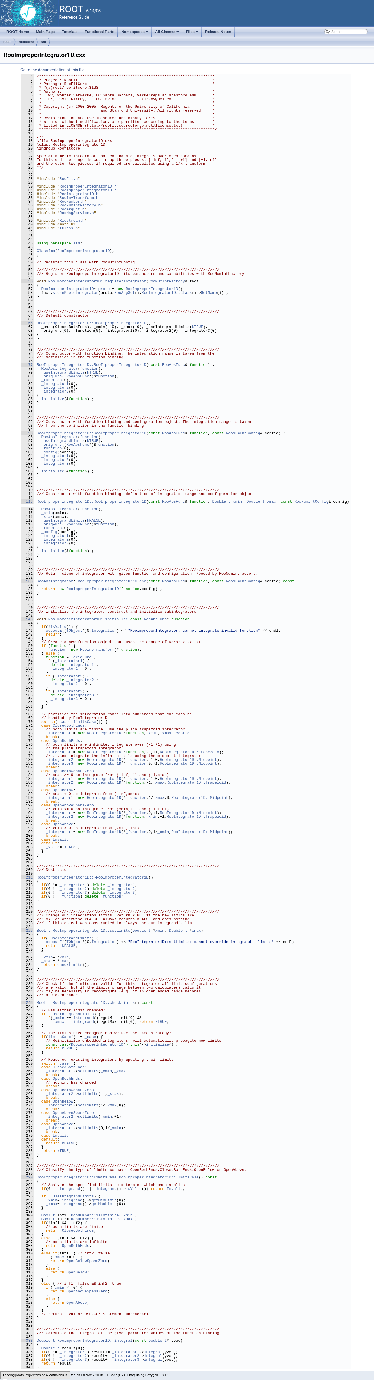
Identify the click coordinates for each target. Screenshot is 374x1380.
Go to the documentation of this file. (53, 69)
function (89, 368)
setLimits (88, 1071)
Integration (104, 630)
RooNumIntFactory (166, 281)
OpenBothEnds (66, 740)
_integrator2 (55, 387)
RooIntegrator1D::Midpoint (188, 759)
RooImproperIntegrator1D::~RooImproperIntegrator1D (92, 877)
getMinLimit (104, 1200)
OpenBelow (63, 790)
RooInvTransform (97, 649)
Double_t (221, 501)
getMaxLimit (104, 1204)
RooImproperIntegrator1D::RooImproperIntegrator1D (91, 323)
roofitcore (26, 42)
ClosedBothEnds (68, 725)
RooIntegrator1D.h (79, 194)
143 (27, 619)
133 (27, 581)
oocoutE (54, 630)
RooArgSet (124, 292)
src (43, 42)
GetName (209, 292)
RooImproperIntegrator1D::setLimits (91, 930)
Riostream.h (72, 220)
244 (27, 1002)
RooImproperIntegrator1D (83, 251)
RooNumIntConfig (243, 433)
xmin (237, 501)
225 (27, 930)
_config (49, 452)
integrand (83, 1017)
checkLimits (69, 964)
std (76, 243)
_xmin (47, 512)
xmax (271, 501)
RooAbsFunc (173, 364)
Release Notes (218, 31)
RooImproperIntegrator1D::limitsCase (159, 1177)
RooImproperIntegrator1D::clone (112, 581)
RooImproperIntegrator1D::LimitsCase (77, 1177)
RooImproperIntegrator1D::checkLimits (94, 1002)
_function (51, 380)
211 (27, 877)
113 (27, 501)
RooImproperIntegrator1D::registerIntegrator (97, 281)
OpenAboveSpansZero (73, 805)
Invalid (61, 839)
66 (27, 323)
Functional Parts (100, 31)
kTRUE (197, 326)
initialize (52, 399)
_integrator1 (55, 383)
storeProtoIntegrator (75, 292)
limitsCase (84, 721)
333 (27, 1340)
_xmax (47, 516)
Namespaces (135, 33)
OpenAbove (63, 824)
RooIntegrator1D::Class (167, 292)
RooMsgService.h (77, 213)
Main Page (45, 31)
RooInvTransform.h (79, 197)
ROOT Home (17, 31)
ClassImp (46, 251)
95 (27, 433)
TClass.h (69, 228)
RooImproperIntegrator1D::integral (94, 1340)
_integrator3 (55, 391)
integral (153, 1352)
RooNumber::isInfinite (95, 1215)
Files (192, 33)
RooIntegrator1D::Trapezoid (189, 752)
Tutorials (70, 31)
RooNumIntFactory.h (80, 205)
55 (27, 281)
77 (27, 364)
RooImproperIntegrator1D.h (88, 186)
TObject (74, 630)
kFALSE (94, 520)
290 (27, 1177)
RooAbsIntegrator (59, 368)
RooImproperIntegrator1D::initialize (88, 619)
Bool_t (44, 930)
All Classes (167, 33)
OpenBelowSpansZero (73, 771)
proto (104, 288)
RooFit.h (69, 178)
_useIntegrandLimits (62, 372)
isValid (59, 626)
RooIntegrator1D (104, 733)
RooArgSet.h (72, 209)
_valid (53, 847)
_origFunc (51, 376)
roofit (7, 42)
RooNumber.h (72, 201)
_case (63, 721)
